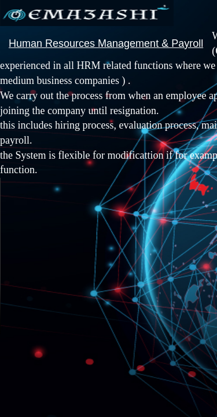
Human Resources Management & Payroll (106, 43)
